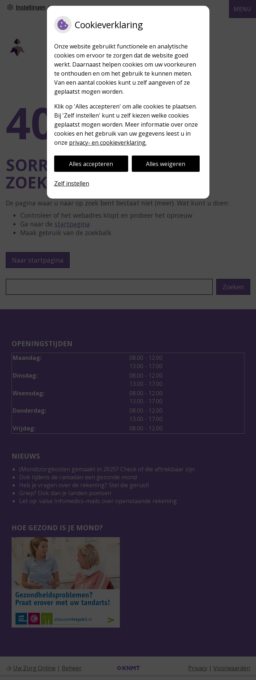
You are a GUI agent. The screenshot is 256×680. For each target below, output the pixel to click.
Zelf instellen (71, 183)
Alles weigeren (165, 164)
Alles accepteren (91, 164)
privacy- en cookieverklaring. (108, 142)
